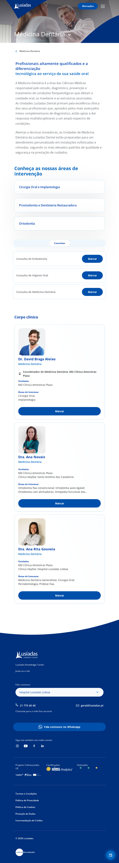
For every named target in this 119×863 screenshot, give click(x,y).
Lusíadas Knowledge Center (29, 664)
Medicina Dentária (30, 364)
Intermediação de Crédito (29, 820)
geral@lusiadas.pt (92, 705)
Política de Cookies (25, 807)
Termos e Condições (26, 793)
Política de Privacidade (27, 800)
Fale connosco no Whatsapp (62, 727)
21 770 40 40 (28, 705)
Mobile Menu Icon (103, 6)
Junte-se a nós (22, 671)
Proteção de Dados (25, 813)
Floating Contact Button (111, 855)
